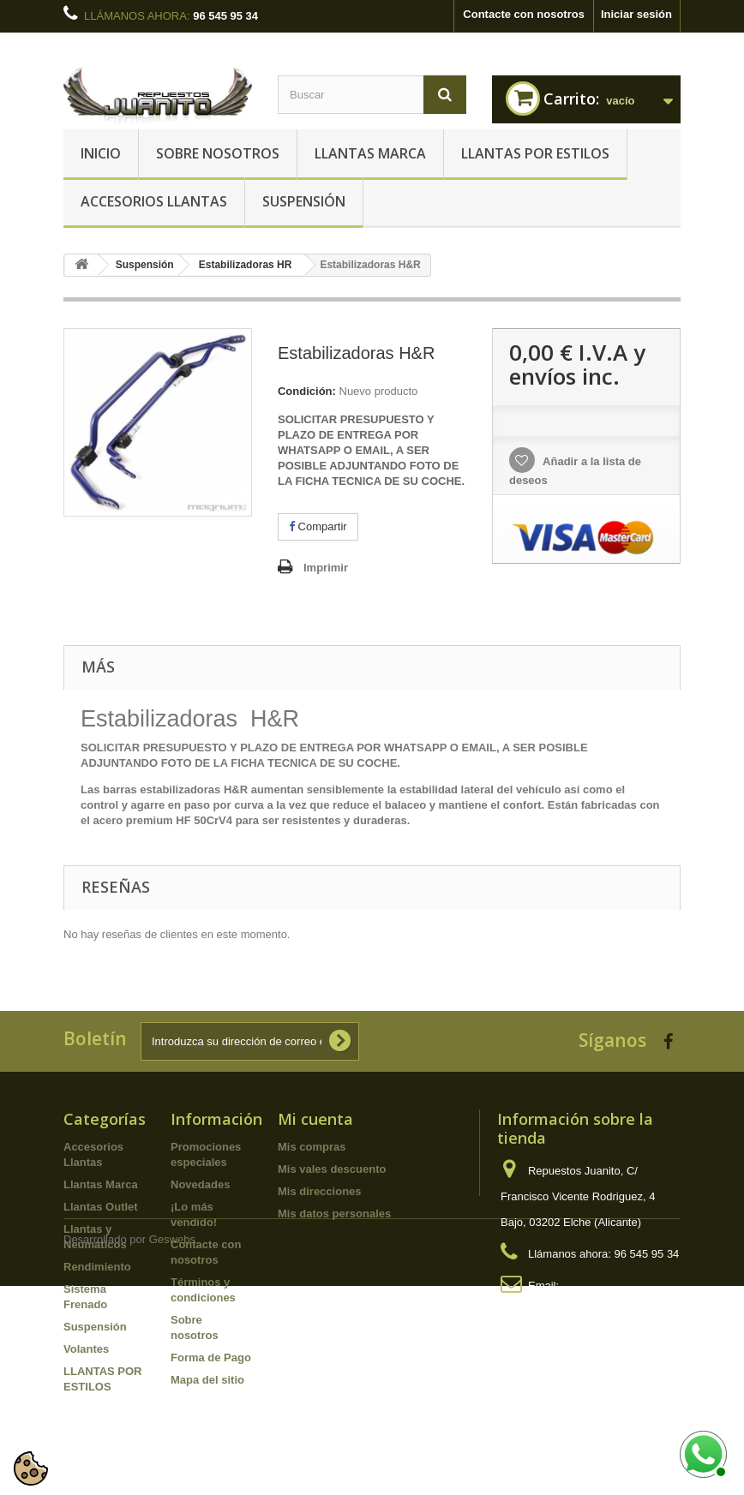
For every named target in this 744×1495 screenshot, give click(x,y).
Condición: (307, 391)
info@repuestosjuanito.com (568, 1311)
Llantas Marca (370, 153)
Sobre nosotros (217, 153)
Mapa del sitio (207, 1379)
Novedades (200, 1184)
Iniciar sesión (636, 14)
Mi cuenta (315, 1119)
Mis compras (311, 1146)
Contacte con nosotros (524, 14)
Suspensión (303, 201)
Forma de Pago (211, 1357)
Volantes (86, 1349)
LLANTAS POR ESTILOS (535, 153)
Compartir (318, 526)
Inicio (101, 153)
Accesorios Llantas (154, 201)
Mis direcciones (320, 1191)
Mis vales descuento (332, 1169)
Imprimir (325, 567)
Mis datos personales (334, 1213)
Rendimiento (97, 1266)
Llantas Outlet (100, 1206)
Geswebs (172, 1448)
